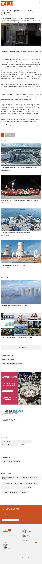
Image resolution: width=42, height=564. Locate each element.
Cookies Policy (36, 559)
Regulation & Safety (26, 531)
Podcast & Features (26, 537)
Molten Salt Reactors (8, 359)
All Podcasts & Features (20, 347)
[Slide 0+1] (18, 407)
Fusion (23, 539)
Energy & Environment (26, 529)
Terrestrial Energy (14, 461)
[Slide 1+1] (21, 407)
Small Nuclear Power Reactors (12, 363)
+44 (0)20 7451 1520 (7, 551)
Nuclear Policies (25, 532)
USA (22, 445)
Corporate (24, 534)
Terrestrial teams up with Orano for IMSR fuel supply (20, 483)
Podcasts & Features (4, 340)
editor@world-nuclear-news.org (10, 550)
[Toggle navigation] (39, 2)
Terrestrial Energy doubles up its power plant (16, 488)
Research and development (22, 442)
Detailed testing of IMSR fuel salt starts (14, 492)
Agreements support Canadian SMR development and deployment (19, 478)
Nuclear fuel (6, 442)
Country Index (25, 540)
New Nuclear (24, 530)
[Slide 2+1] (23, 407)
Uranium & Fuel (25, 535)
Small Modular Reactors (9, 445)
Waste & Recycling (26, 536)
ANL (3, 461)
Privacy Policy (29, 559)
